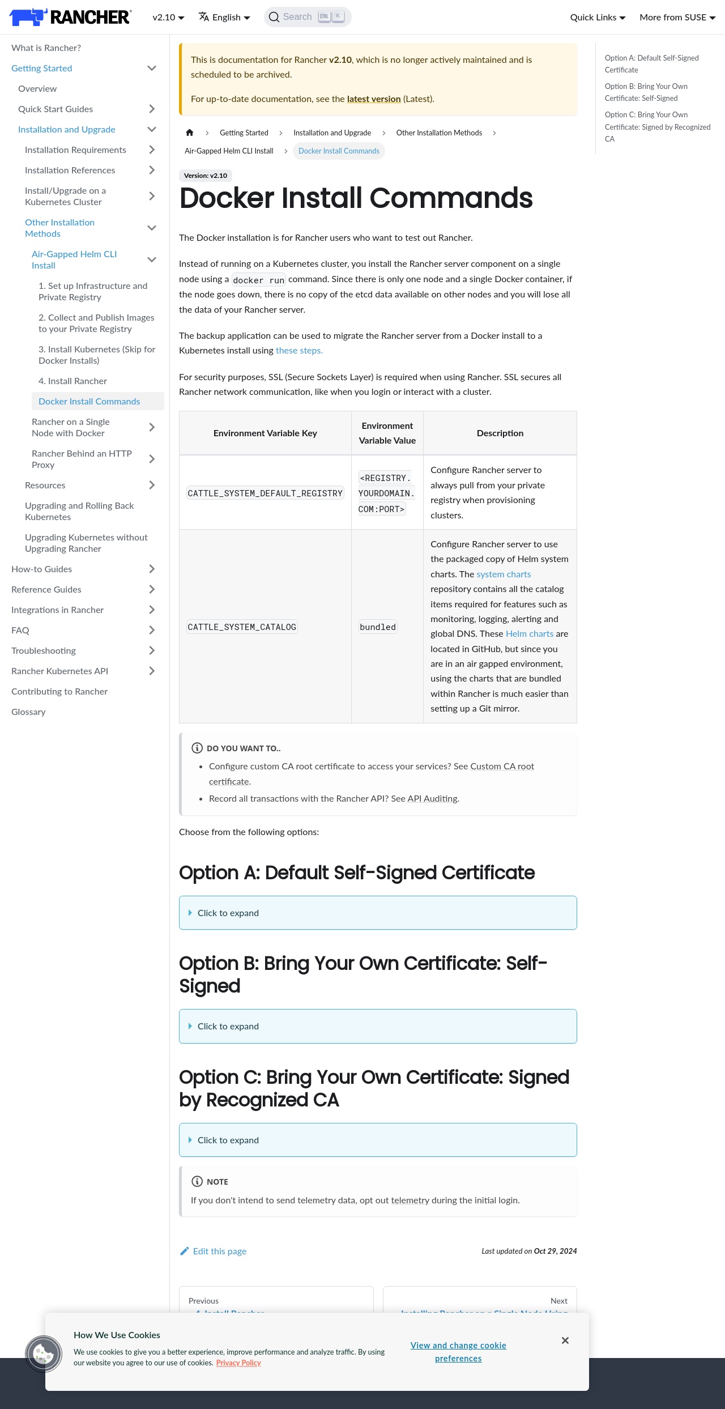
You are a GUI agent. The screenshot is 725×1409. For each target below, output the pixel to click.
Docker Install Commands (89, 400)
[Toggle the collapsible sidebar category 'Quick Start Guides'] (151, 109)
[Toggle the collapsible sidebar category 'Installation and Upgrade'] (151, 129)
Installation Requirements (75, 149)
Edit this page (212, 1250)
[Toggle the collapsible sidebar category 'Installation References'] (151, 170)
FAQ (20, 629)
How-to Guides (41, 568)
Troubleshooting (43, 650)
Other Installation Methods (60, 227)
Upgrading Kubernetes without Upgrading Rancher (86, 542)
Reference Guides (46, 589)
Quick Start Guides (55, 108)
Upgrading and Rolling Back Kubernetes (79, 511)
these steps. (299, 349)
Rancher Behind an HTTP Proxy (82, 459)
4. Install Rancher (73, 380)
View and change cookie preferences (458, 1351)
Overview (37, 88)
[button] (43, 1354)
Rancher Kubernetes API (59, 670)
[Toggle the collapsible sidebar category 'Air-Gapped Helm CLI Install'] (151, 259)
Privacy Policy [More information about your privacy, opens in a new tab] (238, 1362)
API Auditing (433, 798)
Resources (45, 484)
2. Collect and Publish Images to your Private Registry (97, 323)
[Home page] (190, 133)
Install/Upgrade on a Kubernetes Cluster (65, 196)
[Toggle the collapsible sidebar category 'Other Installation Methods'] (151, 227)
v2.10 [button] (163, 16)
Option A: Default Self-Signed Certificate (652, 63)
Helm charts (529, 633)
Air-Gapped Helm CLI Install (74, 259)
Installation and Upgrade (67, 129)
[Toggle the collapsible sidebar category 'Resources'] (151, 485)
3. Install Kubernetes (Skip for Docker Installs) (97, 354)
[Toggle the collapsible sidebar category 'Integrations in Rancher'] (151, 610)
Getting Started (41, 67)
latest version (374, 98)
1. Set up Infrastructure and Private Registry (93, 291)
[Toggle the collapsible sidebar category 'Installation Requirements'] (151, 150)
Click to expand (228, 912)
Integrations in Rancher (57, 609)
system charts (503, 573)
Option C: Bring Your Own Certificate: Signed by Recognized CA (658, 126)
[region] (317, 1352)
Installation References (70, 169)
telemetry (410, 1199)
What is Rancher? (46, 47)
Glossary (28, 711)
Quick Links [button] (593, 16)
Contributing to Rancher (59, 691)
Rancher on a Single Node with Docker (71, 427)
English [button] (219, 16)
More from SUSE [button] (672, 16)
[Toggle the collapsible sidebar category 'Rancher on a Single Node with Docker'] (151, 427)
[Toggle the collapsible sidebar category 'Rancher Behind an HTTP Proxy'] (151, 459)
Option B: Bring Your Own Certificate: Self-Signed (646, 92)
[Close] (565, 1340)
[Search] (308, 17)
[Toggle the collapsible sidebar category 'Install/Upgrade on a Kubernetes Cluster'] (151, 196)
